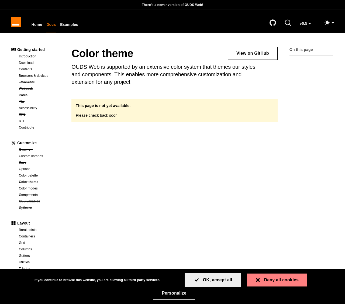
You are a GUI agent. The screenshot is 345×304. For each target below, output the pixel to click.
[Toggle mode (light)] (329, 23)
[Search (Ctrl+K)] (288, 23)
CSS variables (40, 203)
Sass (40, 164)
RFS (40, 116)
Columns (25, 251)
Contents (25, 71)
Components (40, 196)
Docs (52, 26)
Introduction (27, 58)
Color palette (28, 177)
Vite (39, 103)
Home (37, 26)
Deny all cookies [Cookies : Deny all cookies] (281, 280)
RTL (40, 122)
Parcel (40, 96)
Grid (22, 244)
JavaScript (40, 83)
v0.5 (307, 26)
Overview (40, 151)
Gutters (24, 257)
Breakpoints (27, 231)
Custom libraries (31, 158)
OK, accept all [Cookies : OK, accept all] (217, 280)
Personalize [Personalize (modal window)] (174, 293)
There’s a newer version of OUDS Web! (172, 5)
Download (26, 64)
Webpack (40, 90)
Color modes (28, 190)
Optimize (40, 209)
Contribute (26, 129)
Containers (27, 238)
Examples (70, 26)
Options (24, 170)
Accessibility (28, 110)
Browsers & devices (33, 77)
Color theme (40, 183)
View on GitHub (252, 55)
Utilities (24, 264)
